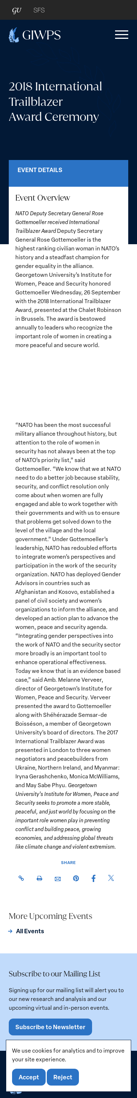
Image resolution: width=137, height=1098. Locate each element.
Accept (29, 1077)
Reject (62, 1077)
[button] (120, 35)
